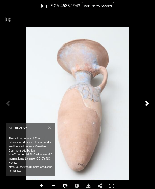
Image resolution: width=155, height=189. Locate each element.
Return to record (98, 6)
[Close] (49, 127)
